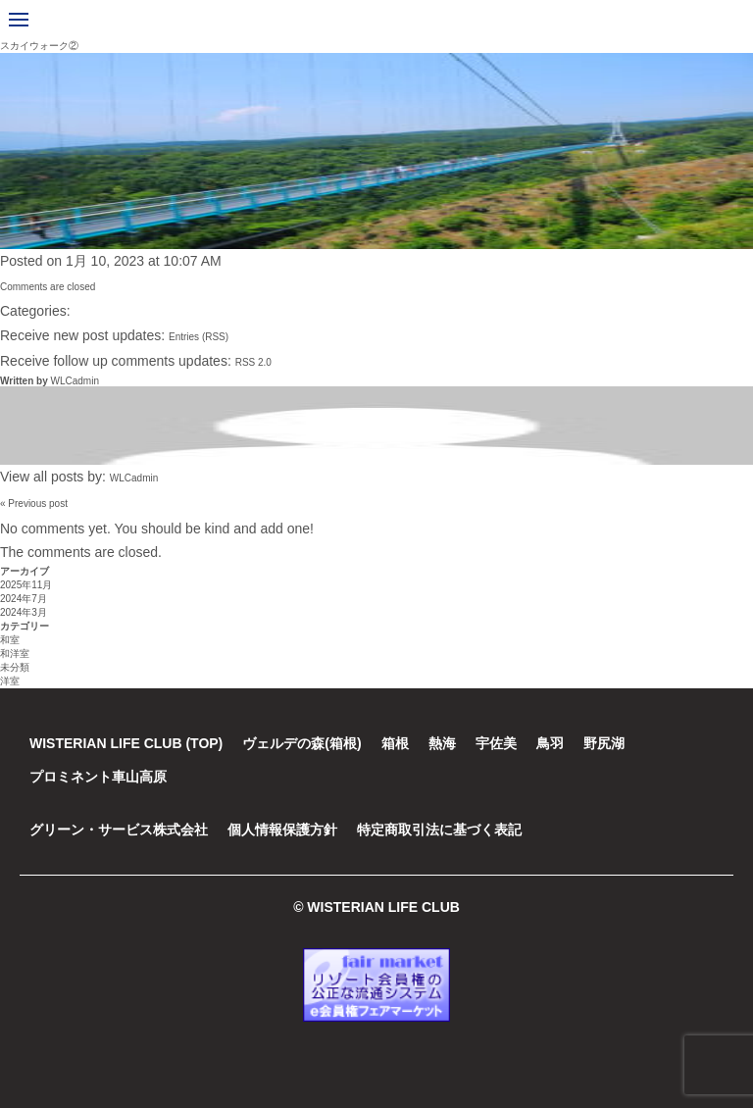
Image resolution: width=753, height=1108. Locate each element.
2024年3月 (23, 612)
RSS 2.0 (253, 362)
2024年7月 (23, 598)
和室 (10, 639)
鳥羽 (550, 743)
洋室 (10, 681)
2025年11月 (26, 584)
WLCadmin (74, 381)
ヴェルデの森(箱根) (301, 743)
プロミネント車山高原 (98, 776)
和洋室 (14, 653)
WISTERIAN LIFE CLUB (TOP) (126, 743)
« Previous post (34, 503)
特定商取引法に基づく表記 (439, 829)
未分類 (14, 667)
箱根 (395, 743)
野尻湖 (604, 743)
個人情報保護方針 (282, 829)
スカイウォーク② (39, 45)
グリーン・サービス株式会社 (118, 829)
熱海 (442, 743)
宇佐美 (496, 743)
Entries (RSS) (198, 336)
